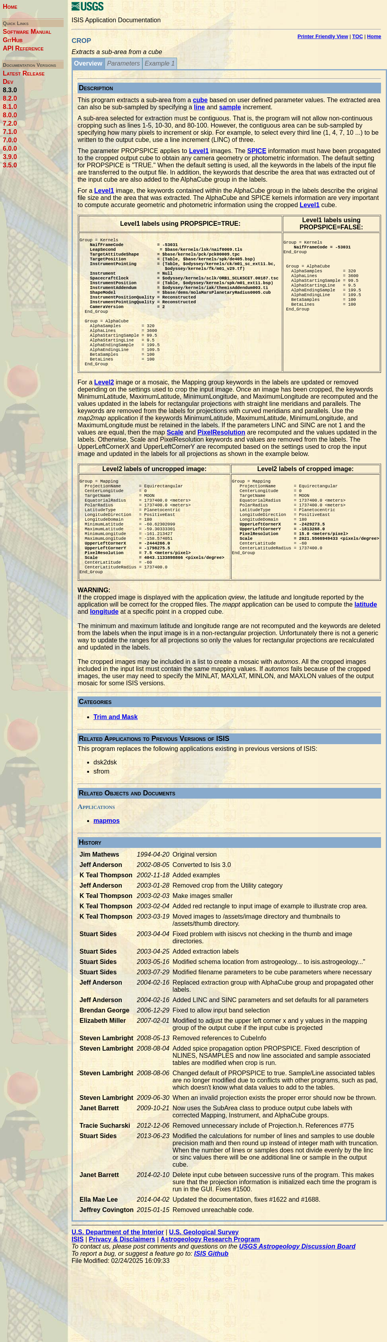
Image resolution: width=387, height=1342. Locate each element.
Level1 (199, 150)
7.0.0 (10, 140)
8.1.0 (10, 106)
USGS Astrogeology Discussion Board (297, 1302)
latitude (365, 660)
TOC (357, 36)
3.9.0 (10, 156)
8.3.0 (10, 90)
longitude (104, 667)
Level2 (104, 414)
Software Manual (27, 31)
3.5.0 (10, 165)
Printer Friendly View (323, 36)
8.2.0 (10, 98)
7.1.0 (10, 131)
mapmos (106, 876)
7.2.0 (10, 123)
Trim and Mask (115, 773)
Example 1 (160, 63)
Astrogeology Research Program (210, 1295)
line (199, 107)
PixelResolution (221, 464)
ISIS (78, 1295)
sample (230, 107)
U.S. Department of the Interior (118, 1288)
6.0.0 (10, 148)
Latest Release (24, 73)
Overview (88, 63)
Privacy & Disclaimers (122, 1295)
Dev (8, 81)
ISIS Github (211, 1309)
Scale (175, 464)
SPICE (256, 150)
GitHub (13, 40)
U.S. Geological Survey (204, 1288)
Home (10, 6)
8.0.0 (10, 115)
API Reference (23, 48)
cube (200, 100)
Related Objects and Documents (127, 849)
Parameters (123, 63)
